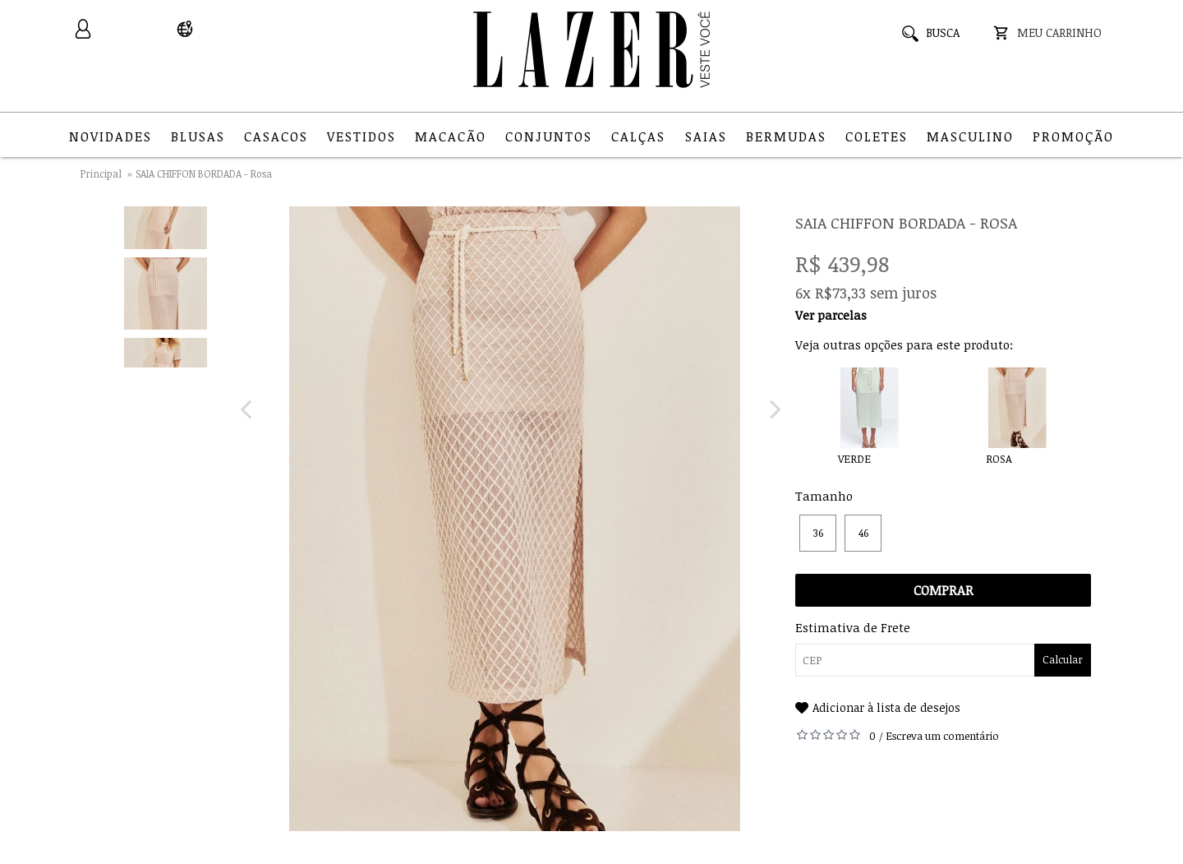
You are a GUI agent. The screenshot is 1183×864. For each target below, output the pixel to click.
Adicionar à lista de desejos (886, 707)
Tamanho (824, 495)
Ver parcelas (831, 315)
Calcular (1063, 659)
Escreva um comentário (942, 735)
